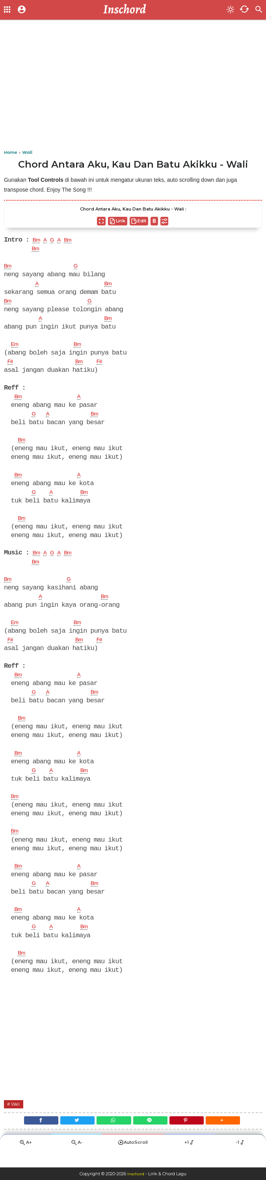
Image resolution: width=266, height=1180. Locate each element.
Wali (17, 1116)
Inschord (135, 1173)
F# (11, 365)
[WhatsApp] (111, 1134)
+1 (189, 1158)
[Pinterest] (193, 1134)
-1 (240, 1158)
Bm (37, 240)
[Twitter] (71, 1134)
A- (76, 1158)
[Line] (152, 1134)
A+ (26, 1158)
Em (15, 347)
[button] (233, 1134)
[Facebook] (30, 1134)
